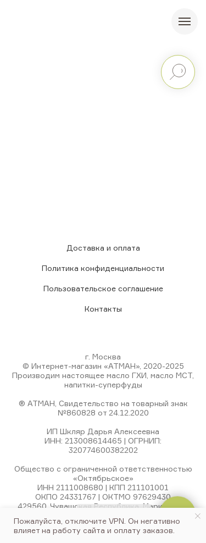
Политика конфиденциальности (103, 268)
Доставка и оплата (103, 247)
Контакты (103, 308)
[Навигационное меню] (185, 21)
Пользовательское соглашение (103, 288)
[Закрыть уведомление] (197, 516)
